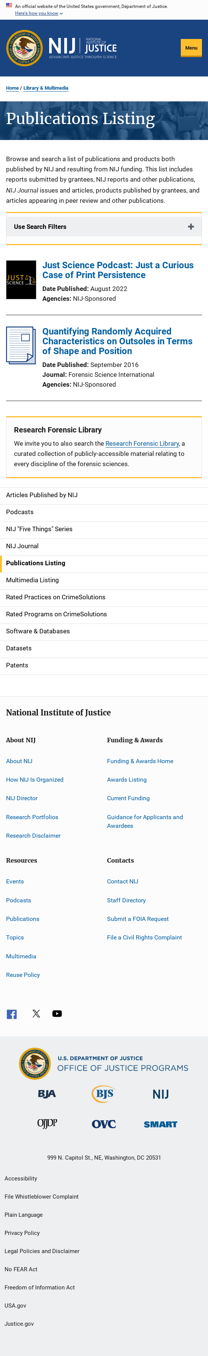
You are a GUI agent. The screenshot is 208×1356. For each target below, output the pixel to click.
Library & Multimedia (45, 88)
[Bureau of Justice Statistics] (104, 1104)
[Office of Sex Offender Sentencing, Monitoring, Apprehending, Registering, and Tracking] (160, 1129)
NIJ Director (21, 798)
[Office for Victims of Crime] (104, 1129)
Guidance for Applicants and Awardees (145, 821)
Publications (22, 918)
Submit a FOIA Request (138, 918)
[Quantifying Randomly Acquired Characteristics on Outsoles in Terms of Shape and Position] (21, 362)
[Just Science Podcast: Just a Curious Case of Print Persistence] (21, 281)
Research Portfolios (32, 816)
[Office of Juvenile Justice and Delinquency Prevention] (47, 1130)
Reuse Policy (23, 974)
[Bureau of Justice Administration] (47, 1100)
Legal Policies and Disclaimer (42, 1251)
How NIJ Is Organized (35, 779)
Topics (15, 937)
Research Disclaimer (33, 835)
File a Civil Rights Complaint (144, 937)
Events (15, 881)
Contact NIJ (122, 881)
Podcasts (18, 899)
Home (12, 88)
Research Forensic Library (142, 443)
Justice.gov (19, 1323)
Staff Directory (126, 899)
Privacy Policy (22, 1233)
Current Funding (128, 798)
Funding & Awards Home (140, 760)
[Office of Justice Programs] (24, 48)
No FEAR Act (21, 1269)
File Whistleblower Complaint (42, 1196)
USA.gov (15, 1305)
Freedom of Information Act (40, 1287)
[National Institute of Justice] (160, 1100)
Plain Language (24, 1214)
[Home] (82, 48)
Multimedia (21, 956)
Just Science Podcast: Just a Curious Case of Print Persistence (118, 270)
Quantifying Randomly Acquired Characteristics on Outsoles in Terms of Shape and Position (117, 341)
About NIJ (19, 760)
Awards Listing (127, 779)
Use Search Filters (40, 226)
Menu (191, 48)
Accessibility (21, 1178)
